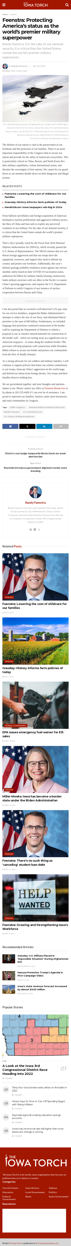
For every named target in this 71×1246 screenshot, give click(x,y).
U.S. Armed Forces (32, 412)
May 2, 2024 (8, 614)
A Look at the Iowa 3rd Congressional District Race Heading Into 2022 (24, 1072)
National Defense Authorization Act (47, 407)
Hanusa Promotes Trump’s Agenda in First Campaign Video (40, 976)
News (28, 1198)
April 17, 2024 (8, 871)
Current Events (10, 1190)
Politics (53, 1194)
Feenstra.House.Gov (55, 388)
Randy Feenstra (19, 66)
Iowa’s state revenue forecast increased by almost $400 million (42, 990)
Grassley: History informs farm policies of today (35, 202)
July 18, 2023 (39, 66)
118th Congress (17, 407)
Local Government (35, 1194)
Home (5, 14)
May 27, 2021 (24, 982)
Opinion (13, 14)
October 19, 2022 (25, 996)
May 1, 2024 (8, 679)
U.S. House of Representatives (19, 416)
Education (7, 1194)
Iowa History (32, 1190)
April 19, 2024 (8, 743)
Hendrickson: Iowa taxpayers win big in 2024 (33, 207)
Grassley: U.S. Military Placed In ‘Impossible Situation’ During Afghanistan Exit (43, 960)
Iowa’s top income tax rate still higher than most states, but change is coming (37, 1132)
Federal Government (15, 727)
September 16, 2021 (26, 968)
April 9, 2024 (8, 935)
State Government (59, 1198)
